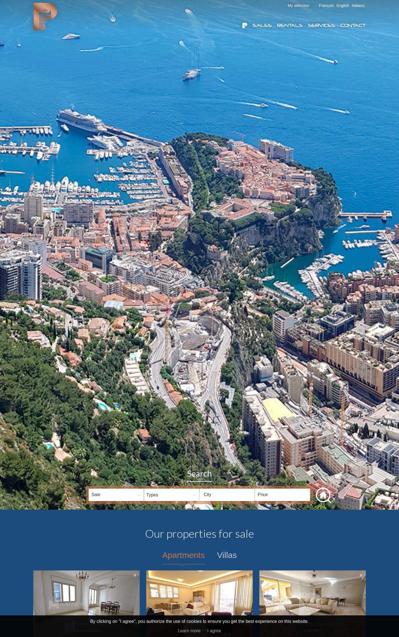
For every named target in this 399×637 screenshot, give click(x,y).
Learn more (189, 630)
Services (321, 25)
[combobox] (227, 495)
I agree (214, 630)
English (342, 5)
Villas (227, 555)
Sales (262, 25)
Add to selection (135, 575)
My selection (299, 5)
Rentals (290, 25)
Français (326, 5)
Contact (353, 25)
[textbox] (231, 494)
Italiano (358, 5)
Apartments (183, 555)
